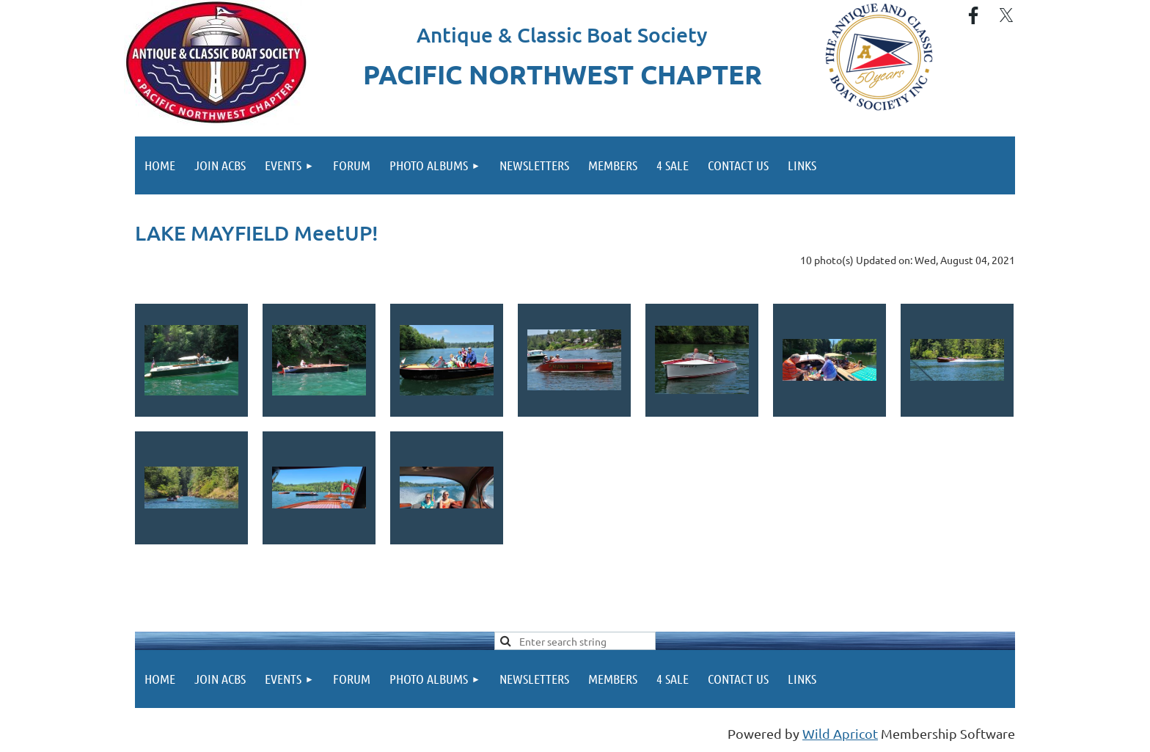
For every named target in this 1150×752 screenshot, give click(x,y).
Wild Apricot (840, 733)
